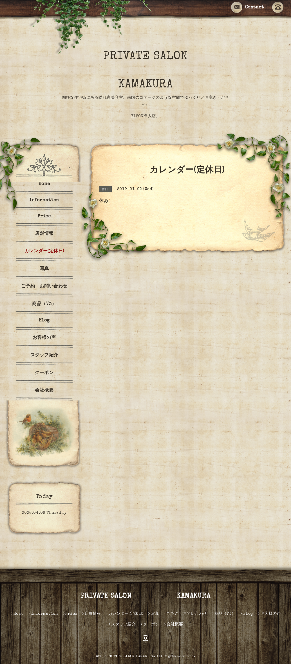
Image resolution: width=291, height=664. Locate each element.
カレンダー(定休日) (44, 251)
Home (44, 184)
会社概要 (44, 390)
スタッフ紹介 (44, 355)
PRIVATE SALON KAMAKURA (158, 71)
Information (44, 200)
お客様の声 (44, 338)
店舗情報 (44, 234)
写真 (44, 269)
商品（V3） (44, 304)
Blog (44, 320)
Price (44, 216)
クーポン (44, 373)
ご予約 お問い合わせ (44, 286)
